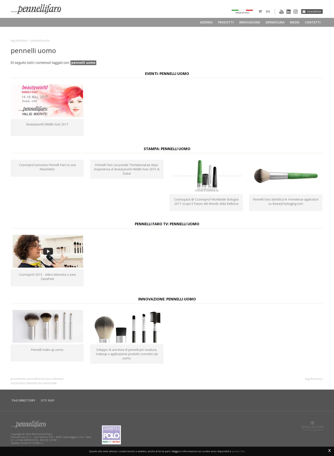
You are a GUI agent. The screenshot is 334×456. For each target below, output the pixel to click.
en (268, 11)
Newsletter (314, 11)
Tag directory (19, 40)
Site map (47, 400)
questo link (238, 451)
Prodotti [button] (226, 22)
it (260, 11)
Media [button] (294, 22)
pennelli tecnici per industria (45, 379)
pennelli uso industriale (41, 383)
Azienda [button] (206, 22)
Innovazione (249, 22)
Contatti (313, 22)
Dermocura (275, 22)
